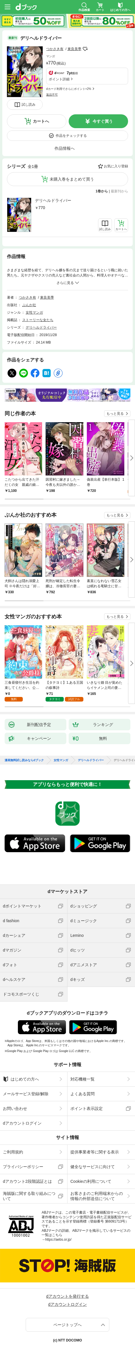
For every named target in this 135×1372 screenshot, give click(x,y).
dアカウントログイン (22, 1123)
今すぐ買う (103, 121)
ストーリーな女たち (37, 320)
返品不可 (52, 94)
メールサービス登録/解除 (25, 1093)
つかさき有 (54, 49)
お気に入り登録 (116, 166)
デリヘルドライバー (53, 200)
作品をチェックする (71, 136)
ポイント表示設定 (86, 1108)
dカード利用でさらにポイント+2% (68, 88)
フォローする (85, 49)
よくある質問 (82, 1093)
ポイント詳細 (59, 79)
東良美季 (74, 49)
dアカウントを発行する (67, 1296)
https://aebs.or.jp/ (58, 1240)
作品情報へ (65, 148)
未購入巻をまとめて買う (72, 179)
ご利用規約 (13, 1152)
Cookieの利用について (90, 1181)
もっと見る (115, 414)
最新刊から (119, 191)
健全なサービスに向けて (92, 1166)
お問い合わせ (15, 1108)
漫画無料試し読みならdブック (24, 760)
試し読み (28, 105)
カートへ (41, 121)
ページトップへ (67, 1324)
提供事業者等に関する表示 (94, 1152)
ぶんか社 (29, 305)
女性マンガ (34, 312)
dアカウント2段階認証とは (27, 1181)
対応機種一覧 (82, 1079)
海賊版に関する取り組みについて (29, 1196)
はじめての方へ (21, 1079)
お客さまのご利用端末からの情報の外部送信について (96, 1196)
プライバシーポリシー (23, 1166)
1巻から (102, 191)
